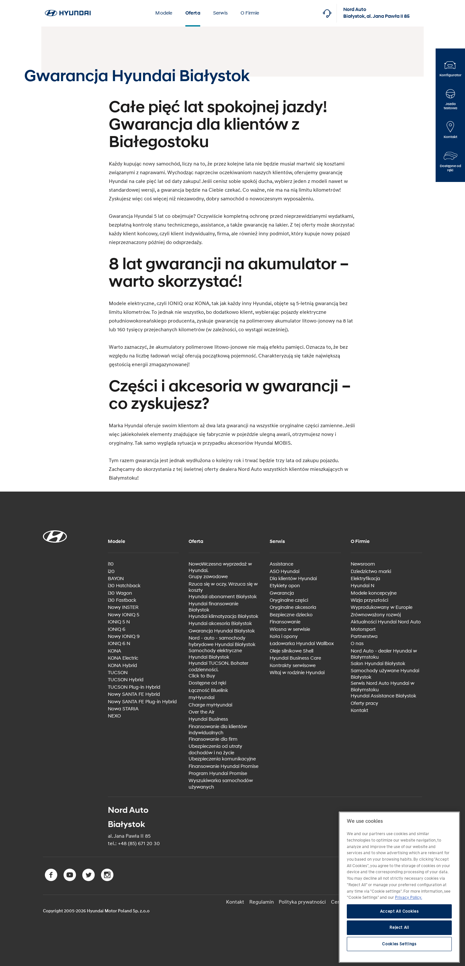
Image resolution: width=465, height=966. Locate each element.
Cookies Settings (399, 944)
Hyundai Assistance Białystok (383, 696)
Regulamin (262, 901)
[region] (399, 887)
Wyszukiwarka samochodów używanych (221, 784)
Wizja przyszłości (369, 600)
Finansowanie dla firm (213, 739)
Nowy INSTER (123, 607)
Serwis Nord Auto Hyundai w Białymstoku (382, 686)
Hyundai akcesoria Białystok (220, 624)
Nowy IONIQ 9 (124, 636)
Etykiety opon (285, 586)
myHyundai (201, 698)
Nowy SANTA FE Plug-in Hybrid (142, 701)
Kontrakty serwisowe (292, 665)
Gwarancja (282, 593)
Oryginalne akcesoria (293, 607)
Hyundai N (362, 586)
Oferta (192, 13)
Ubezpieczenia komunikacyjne (222, 759)
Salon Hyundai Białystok (378, 664)
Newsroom (363, 564)
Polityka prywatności (302, 901)
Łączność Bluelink (208, 690)
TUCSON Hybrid (125, 680)
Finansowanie (285, 622)
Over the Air (201, 712)
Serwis (220, 13)
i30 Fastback (122, 600)
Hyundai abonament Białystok (223, 596)
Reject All (399, 927)
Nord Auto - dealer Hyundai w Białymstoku (384, 654)
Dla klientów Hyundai (293, 579)
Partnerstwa (364, 636)
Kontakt (359, 710)
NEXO (114, 716)
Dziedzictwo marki (371, 571)
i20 (111, 571)
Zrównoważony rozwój (376, 615)
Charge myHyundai (210, 705)
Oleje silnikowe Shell (291, 651)
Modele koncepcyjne (374, 593)
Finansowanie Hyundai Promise (223, 766)
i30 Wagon (120, 593)
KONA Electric (123, 658)
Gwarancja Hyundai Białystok (222, 631)
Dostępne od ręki (207, 683)
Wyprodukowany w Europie (381, 607)
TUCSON (118, 673)
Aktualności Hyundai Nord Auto (386, 622)
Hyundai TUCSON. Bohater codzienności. (218, 666)
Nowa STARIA (123, 709)
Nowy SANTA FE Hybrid (134, 694)
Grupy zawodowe (208, 577)
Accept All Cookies (399, 911)
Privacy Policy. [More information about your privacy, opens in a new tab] (408, 897)
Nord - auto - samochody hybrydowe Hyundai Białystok (222, 641)
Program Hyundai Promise (218, 773)
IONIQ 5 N (119, 622)
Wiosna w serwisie (290, 629)
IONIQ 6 (116, 629)
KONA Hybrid (122, 665)
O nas (357, 644)
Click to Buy (202, 676)
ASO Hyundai (284, 571)
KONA (114, 651)
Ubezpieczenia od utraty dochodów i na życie (215, 749)
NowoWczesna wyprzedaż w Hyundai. (220, 567)
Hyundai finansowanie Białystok (213, 607)
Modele (163, 13)
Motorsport (363, 629)
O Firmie (250, 13)
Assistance (281, 564)
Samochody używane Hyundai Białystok (385, 674)
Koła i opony (284, 636)
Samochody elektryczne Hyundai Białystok (215, 654)
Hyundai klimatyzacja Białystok (223, 616)
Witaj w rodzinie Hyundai (297, 673)
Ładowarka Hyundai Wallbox (302, 644)
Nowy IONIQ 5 (123, 615)
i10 (111, 564)
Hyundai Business (208, 719)
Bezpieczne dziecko (291, 615)
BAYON (116, 579)
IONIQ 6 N (119, 644)
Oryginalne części (289, 600)
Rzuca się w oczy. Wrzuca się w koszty (223, 587)
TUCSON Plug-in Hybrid (134, 687)
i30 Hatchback (124, 586)
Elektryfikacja (365, 579)
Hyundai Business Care (295, 658)
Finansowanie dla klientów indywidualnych (218, 730)
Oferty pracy (364, 703)
